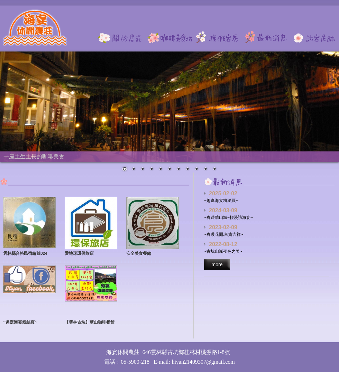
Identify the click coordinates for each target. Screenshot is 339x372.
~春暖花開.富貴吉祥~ (223, 234)
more (217, 264)
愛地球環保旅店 (79, 253)
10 (205, 169)
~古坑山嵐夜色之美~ (223, 251)
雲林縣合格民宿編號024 (25, 253)
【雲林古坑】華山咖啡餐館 (89, 322)
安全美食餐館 (138, 253)
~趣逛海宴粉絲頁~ (20, 322)
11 (214, 169)
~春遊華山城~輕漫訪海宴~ (228, 217)
